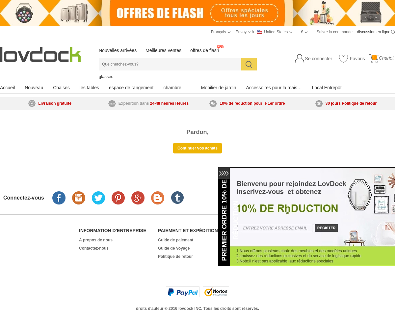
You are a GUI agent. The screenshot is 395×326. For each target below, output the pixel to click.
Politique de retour (175, 256)
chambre (172, 87)
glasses (106, 76)
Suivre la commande (335, 32)
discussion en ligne (373, 32)
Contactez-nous (94, 248)
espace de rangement (131, 87)
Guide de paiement (175, 240)
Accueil (7, 87)
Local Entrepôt (326, 87)
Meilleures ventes (163, 50)
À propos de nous (96, 240)
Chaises (61, 87)
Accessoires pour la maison (274, 87)
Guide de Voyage (174, 248)
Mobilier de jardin (218, 87)
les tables (89, 87)
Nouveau (34, 87)
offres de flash (204, 50)
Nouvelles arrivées (118, 50)
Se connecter (318, 58)
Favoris (351, 59)
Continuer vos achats (197, 148)
